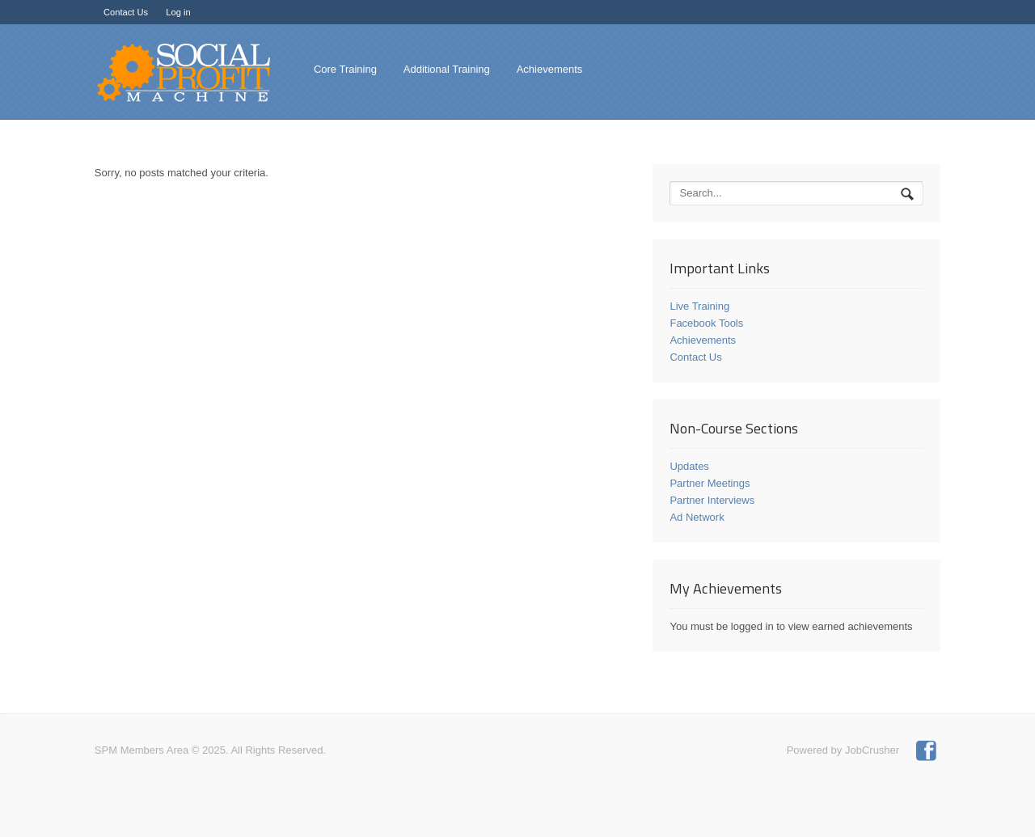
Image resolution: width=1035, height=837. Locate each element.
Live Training (699, 306)
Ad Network (697, 517)
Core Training (345, 69)
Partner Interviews (712, 500)
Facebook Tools (706, 323)
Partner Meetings (710, 483)
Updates (689, 466)
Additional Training (446, 69)
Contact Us (126, 12)
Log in (178, 12)
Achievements (550, 69)
